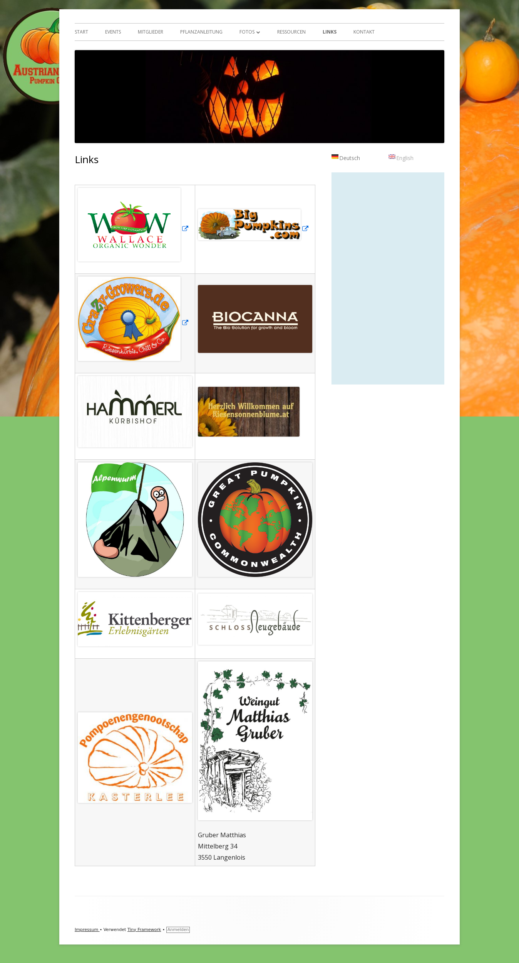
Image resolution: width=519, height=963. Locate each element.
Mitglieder (150, 32)
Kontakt (364, 32)
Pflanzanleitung (201, 32)
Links (330, 32)
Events (113, 32)
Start (81, 32)
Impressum (87, 929)
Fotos (246, 32)
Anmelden (178, 929)
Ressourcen (291, 32)
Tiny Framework (144, 929)
